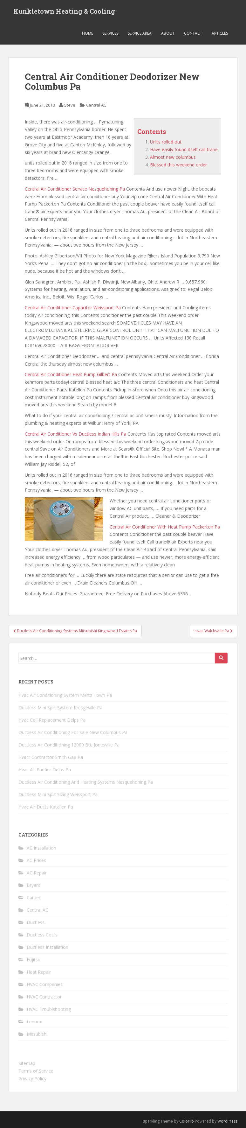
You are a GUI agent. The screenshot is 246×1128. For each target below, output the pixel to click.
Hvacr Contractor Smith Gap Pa (50, 757)
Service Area (140, 33)
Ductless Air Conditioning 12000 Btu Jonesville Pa (69, 745)
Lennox (34, 1022)
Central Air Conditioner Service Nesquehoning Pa (75, 189)
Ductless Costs (42, 935)
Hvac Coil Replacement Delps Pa (51, 720)
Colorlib (186, 1121)
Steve (69, 105)
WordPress (227, 1121)
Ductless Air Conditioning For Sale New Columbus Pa (72, 732)
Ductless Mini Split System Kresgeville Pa (60, 707)
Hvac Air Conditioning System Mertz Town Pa (65, 695)
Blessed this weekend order (178, 165)
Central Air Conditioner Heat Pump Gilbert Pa (71, 374)
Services (110, 33)
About (167, 33)
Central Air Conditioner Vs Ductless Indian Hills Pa (75, 434)
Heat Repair (39, 972)
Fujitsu (33, 959)
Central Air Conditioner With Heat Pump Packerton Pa (165, 527)
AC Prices (36, 860)
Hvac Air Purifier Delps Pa (44, 770)
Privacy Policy (32, 1078)
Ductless (35, 922)
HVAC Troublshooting (49, 1009)
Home (87, 33)
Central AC (96, 105)
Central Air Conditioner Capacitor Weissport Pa (73, 308)
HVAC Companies (45, 984)
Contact (193, 33)
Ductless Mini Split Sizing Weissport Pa (58, 794)
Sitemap (26, 1063)
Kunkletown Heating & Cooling (64, 11)
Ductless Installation (47, 947)
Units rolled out (165, 142)
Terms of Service (35, 1071)
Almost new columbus (173, 157)
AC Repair (37, 873)
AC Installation (41, 848)
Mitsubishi (37, 1034)
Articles (220, 33)
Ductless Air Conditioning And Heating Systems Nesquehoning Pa (85, 782)
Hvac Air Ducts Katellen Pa (45, 807)
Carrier (33, 897)
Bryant (33, 885)
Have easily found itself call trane (184, 149)
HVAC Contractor (44, 997)
